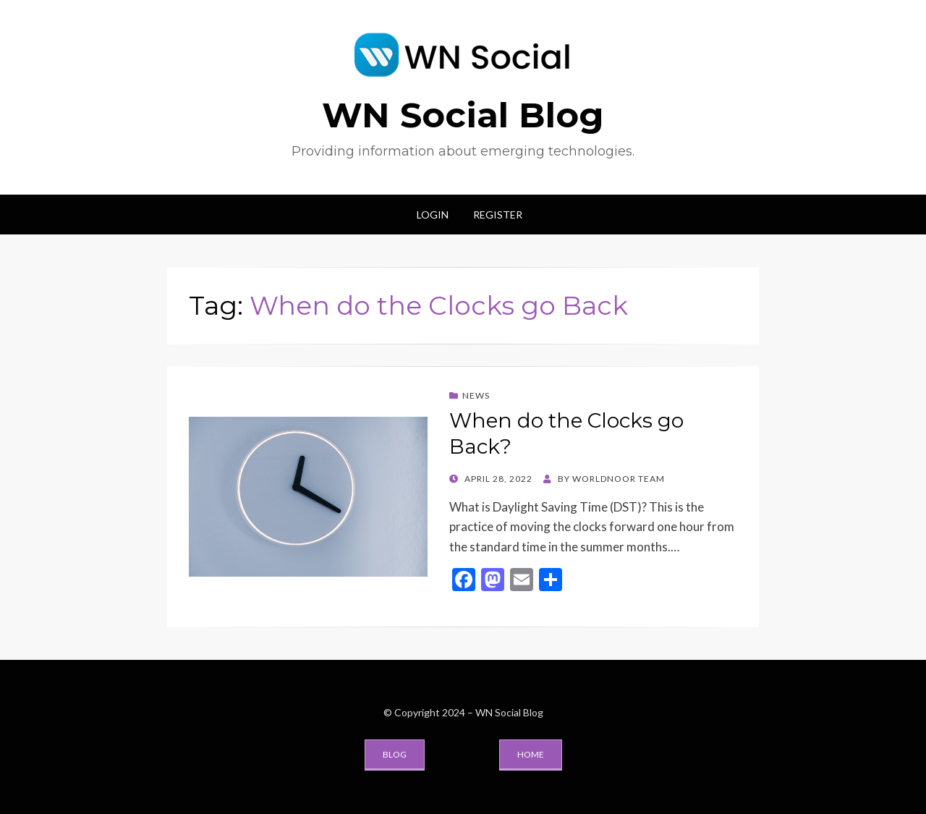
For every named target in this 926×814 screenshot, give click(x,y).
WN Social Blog (463, 115)
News (476, 395)
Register (497, 214)
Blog (395, 754)
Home (530, 754)
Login (433, 214)
